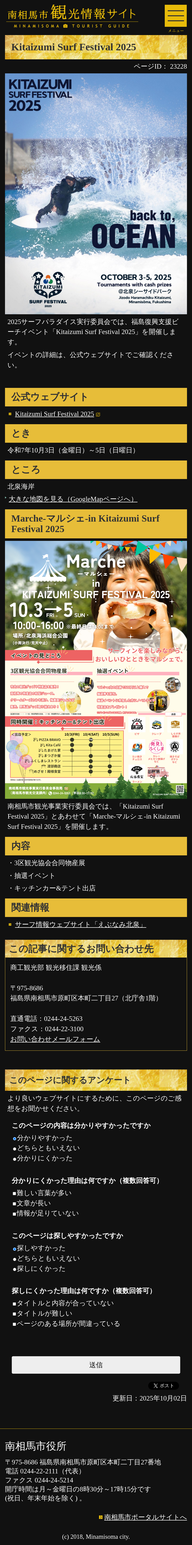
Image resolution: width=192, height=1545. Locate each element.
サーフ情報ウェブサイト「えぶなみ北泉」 (80, 924)
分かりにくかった (43, 1158)
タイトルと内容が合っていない (63, 1303)
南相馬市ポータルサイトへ (145, 1517)
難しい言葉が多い (42, 1193)
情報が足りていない (46, 1213)
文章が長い (32, 1203)
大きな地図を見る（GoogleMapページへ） (73, 499)
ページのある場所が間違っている (66, 1323)
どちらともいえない (46, 1148)
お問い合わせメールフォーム (55, 1039)
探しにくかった (39, 1268)
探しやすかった (39, 1248)
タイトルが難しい (42, 1313)
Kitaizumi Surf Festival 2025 (54, 414)
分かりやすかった (43, 1138)
